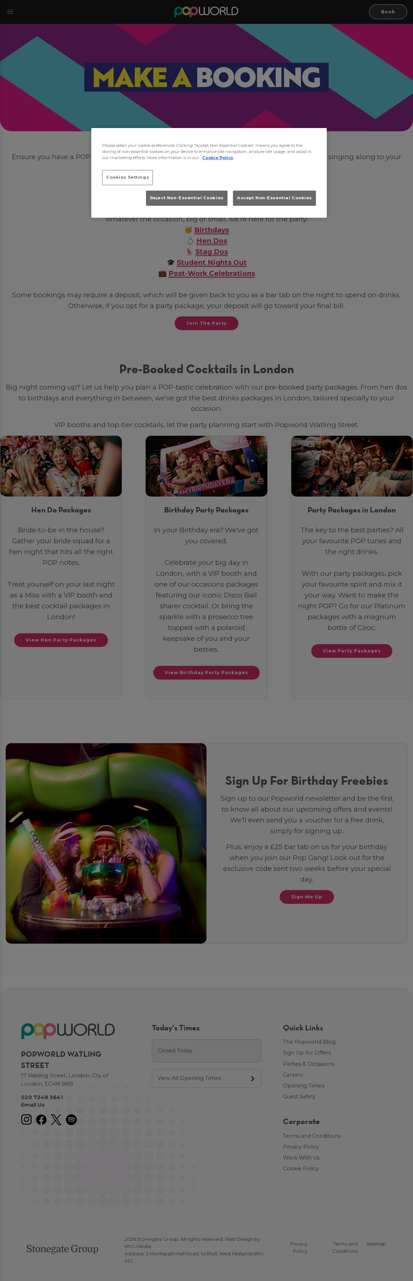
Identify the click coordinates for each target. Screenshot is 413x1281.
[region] (209, 173)
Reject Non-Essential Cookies (187, 197)
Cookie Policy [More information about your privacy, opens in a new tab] (217, 157)
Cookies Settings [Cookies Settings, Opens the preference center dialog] (127, 177)
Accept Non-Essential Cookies (274, 197)
